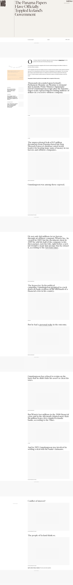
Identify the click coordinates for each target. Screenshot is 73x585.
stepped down (61, 60)
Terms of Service (20, 79)
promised (55, 287)
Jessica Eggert (31, 39)
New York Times (51, 247)
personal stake (46, 324)
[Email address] (15, 75)
